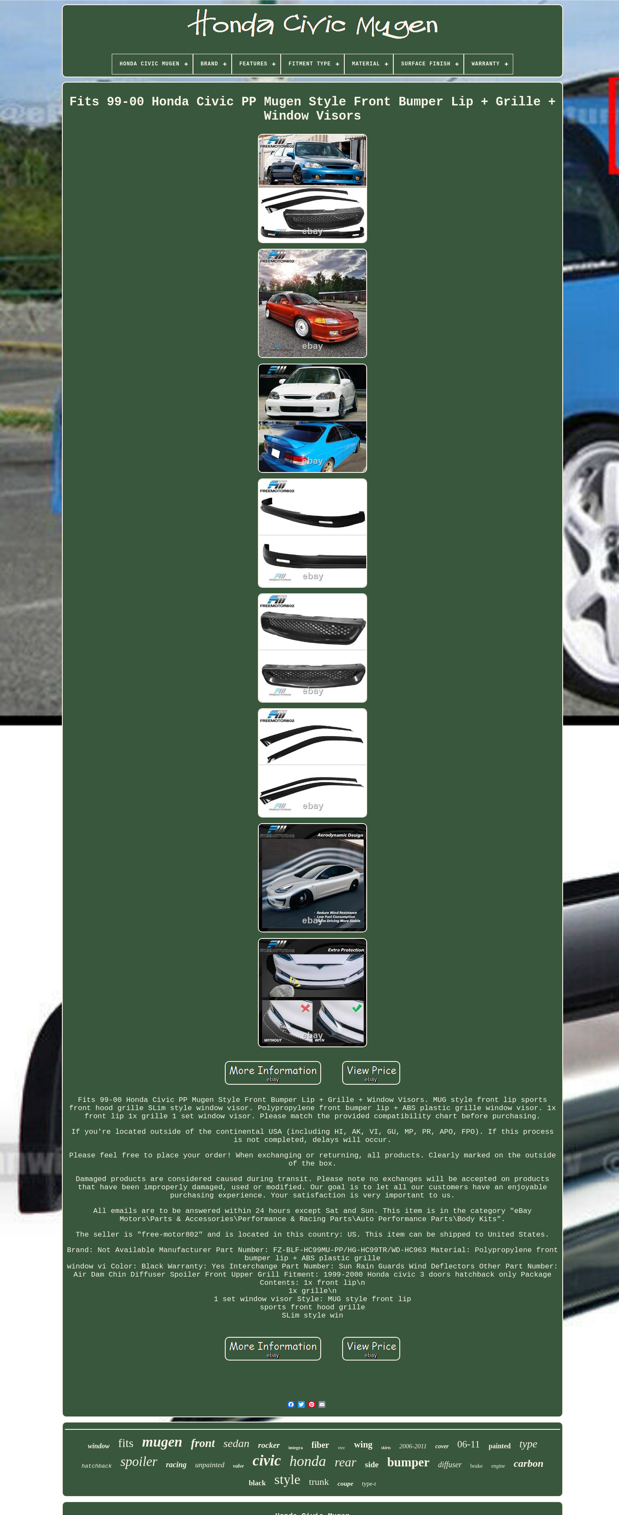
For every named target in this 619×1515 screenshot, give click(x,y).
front (203, 1443)
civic (266, 1460)
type (528, 1444)
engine (498, 1466)
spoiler (138, 1461)
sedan (237, 1443)
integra (295, 1447)
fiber (320, 1445)
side (372, 1464)
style (287, 1479)
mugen (162, 1442)
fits (126, 1443)
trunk (319, 1481)
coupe (345, 1483)
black (257, 1483)
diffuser (450, 1464)
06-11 (468, 1444)
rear (345, 1462)
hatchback (97, 1466)
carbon (528, 1463)
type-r (369, 1484)
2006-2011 (413, 1446)
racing (176, 1464)
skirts (386, 1447)
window (99, 1446)
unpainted (209, 1465)
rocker (269, 1445)
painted (500, 1446)
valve (238, 1466)
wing (363, 1444)
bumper (408, 1462)
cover (442, 1446)
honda (307, 1461)
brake (476, 1466)
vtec (342, 1447)
